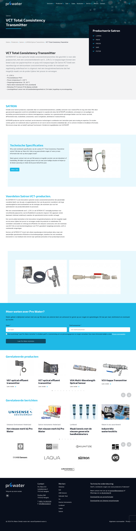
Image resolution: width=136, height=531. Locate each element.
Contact (102, 3)
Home (8, 42)
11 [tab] (81, 391)
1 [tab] (52, 391)
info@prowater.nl (45, 504)
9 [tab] (75, 391)
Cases (73, 3)
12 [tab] (84, 391)
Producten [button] (59, 3)
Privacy (128, 521)
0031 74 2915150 (45, 501)
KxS (60, 490)
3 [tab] (58, 391)
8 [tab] (72, 391)
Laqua (61, 508)
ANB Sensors (63, 493)
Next (129, 395)
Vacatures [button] (80, 3)
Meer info (14, 169)
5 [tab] (64, 391)
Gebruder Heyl (63, 496)
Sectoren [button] (50, 3)
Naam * (8, 325)
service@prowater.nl (116, 491)
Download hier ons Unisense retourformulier (104, 501)
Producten (14, 42)
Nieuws (96, 3)
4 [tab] (61, 391)
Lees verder (10, 386)
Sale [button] (67, 3)
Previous (123, 395)
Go (59, 499)
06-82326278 (106, 493)
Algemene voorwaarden (116, 521)
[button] (7, 495)
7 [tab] (69, 391)
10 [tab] (78, 391)
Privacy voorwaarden (118, 334)
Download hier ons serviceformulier (101, 497)
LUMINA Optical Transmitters (34, 42)
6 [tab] (67, 391)
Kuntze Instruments (65, 502)
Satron (21, 42)
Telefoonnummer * (75, 325)
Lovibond (61, 505)
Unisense (61, 487)
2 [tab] (55, 391)
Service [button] (88, 3)
